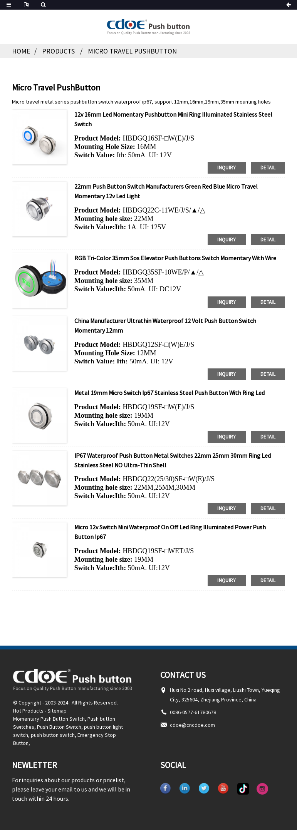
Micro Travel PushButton (133, 51)
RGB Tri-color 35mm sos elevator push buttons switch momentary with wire (175, 257)
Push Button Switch (59, 723)
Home (21, 51)
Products (58, 51)
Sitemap (57, 707)
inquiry (226, 167)
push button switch (53, 731)
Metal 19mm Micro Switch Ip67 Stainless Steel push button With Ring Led (169, 391)
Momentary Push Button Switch (49, 715)
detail (267, 167)
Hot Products (28, 707)
